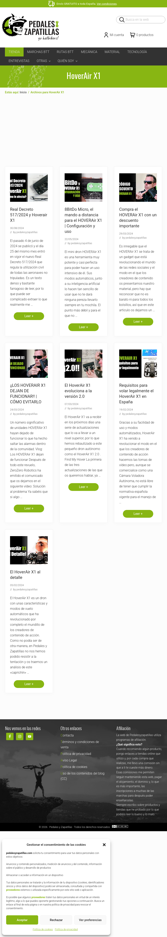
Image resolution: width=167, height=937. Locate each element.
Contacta (67, 735)
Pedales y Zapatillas (60, 827)
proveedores (13, 890)
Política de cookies (43, 929)
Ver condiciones (107, 3)
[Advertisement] (83, 130)
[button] (104, 845)
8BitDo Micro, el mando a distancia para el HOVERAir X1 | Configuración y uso (83, 220)
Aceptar (22, 920)
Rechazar (56, 920)
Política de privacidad (66, 929)
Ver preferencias (90, 920)
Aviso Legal (69, 760)
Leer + (28, 317)
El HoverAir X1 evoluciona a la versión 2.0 (78, 391)
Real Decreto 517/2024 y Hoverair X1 (28, 215)
